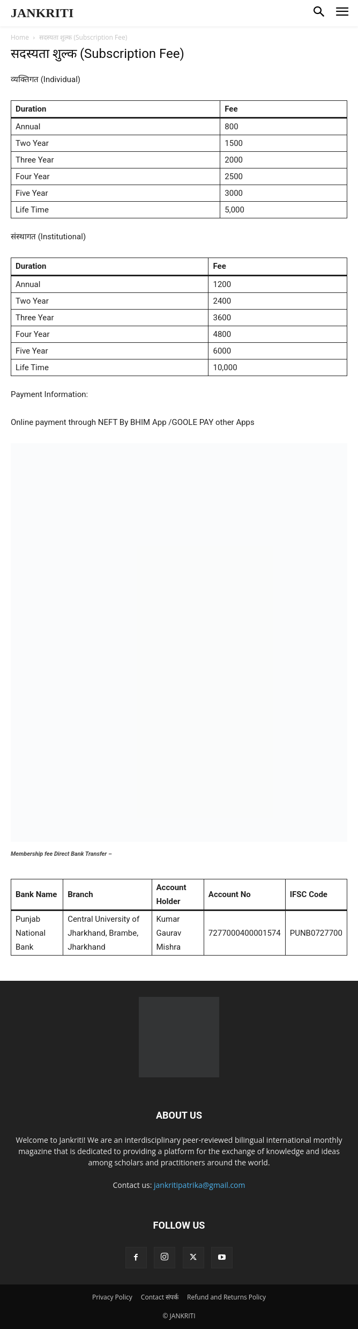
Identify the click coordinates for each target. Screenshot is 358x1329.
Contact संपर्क (159, 1297)
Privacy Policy (112, 1297)
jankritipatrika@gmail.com (199, 1185)
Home (20, 37)
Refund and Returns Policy (226, 1297)
